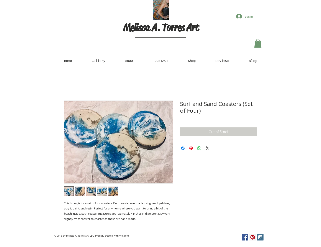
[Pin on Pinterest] (191, 148)
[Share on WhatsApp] (199, 148)
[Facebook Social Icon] (245, 237)
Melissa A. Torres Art (161, 27)
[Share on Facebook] (182, 148)
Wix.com (124, 235)
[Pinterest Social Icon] (252, 237)
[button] (258, 43)
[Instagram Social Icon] (260, 237)
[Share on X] (207, 148)
